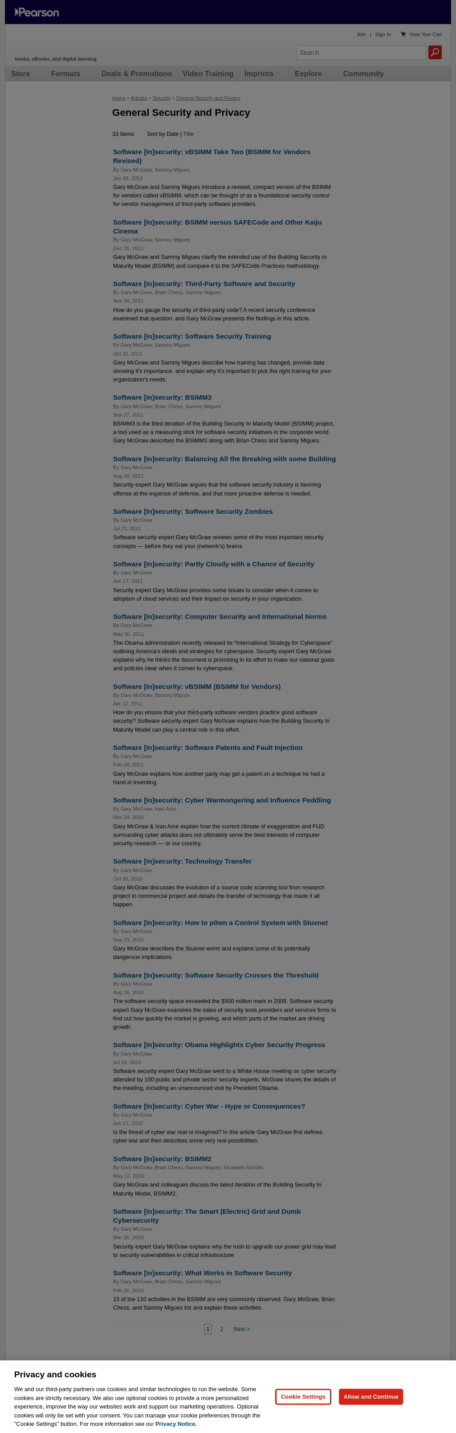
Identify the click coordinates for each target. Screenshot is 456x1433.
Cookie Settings (303, 1407)
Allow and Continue (371, 1407)
